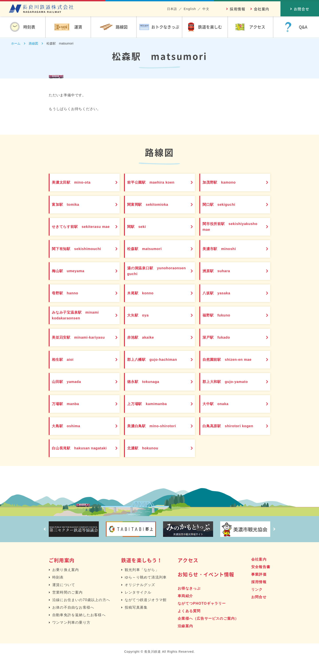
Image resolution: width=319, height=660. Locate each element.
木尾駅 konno (144, 293)
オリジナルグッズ (140, 585)
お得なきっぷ (189, 588)
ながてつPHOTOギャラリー (202, 603)
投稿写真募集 (136, 607)
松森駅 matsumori (148, 249)
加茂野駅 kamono (223, 182)
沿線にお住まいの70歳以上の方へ (81, 600)
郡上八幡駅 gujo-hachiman (157, 359)
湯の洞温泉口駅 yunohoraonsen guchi (151, 271)
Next (276, 529)
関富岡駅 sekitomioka (152, 204)
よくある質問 (189, 611)
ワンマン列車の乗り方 (71, 622)
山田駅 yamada (70, 382)
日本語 (172, 9)
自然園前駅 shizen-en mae (232, 359)
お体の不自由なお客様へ (73, 607)
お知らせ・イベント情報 (206, 574)
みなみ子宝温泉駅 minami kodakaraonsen (80, 315)
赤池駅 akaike (144, 337)
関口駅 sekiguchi (223, 204)
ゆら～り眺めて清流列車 (146, 577)
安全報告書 (260, 567)
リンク (257, 589)
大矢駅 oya (141, 315)
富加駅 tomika (69, 204)
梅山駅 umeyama (72, 271)
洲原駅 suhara (220, 271)
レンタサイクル (138, 592)
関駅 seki (139, 227)
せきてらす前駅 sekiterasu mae (81, 226)
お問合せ (258, 597)
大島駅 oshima (70, 426)
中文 (205, 9)
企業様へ (208, 618)
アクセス (188, 560)
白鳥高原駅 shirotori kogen (233, 426)
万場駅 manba (69, 404)
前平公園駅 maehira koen (155, 182)
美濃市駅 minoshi (223, 249)
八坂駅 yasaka (220, 293)
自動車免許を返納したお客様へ (79, 615)
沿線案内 (185, 626)
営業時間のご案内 (67, 592)
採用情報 (237, 9)
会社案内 (261, 9)
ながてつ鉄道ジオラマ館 (146, 600)
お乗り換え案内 (65, 570)
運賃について (63, 585)
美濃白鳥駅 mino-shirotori (156, 426)
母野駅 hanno (69, 293)
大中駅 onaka (219, 404)
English (190, 9)
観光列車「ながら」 (142, 570)
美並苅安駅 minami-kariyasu (83, 337)
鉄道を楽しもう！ (141, 560)
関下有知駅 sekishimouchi (81, 249)
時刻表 (58, 577)
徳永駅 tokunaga (147, 382)
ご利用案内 (61, 560)
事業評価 (258, 574)
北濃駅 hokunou (146, 448)
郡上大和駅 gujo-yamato (230, 382)
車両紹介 (185, 596)
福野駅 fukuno (220, 315)
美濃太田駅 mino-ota (75, 182)
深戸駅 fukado (220, 337)
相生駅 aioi (66, 359)
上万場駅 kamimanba (151, 404)
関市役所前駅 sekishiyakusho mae (226, 226)
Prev (43, 529)
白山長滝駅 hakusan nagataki (75, 448)
